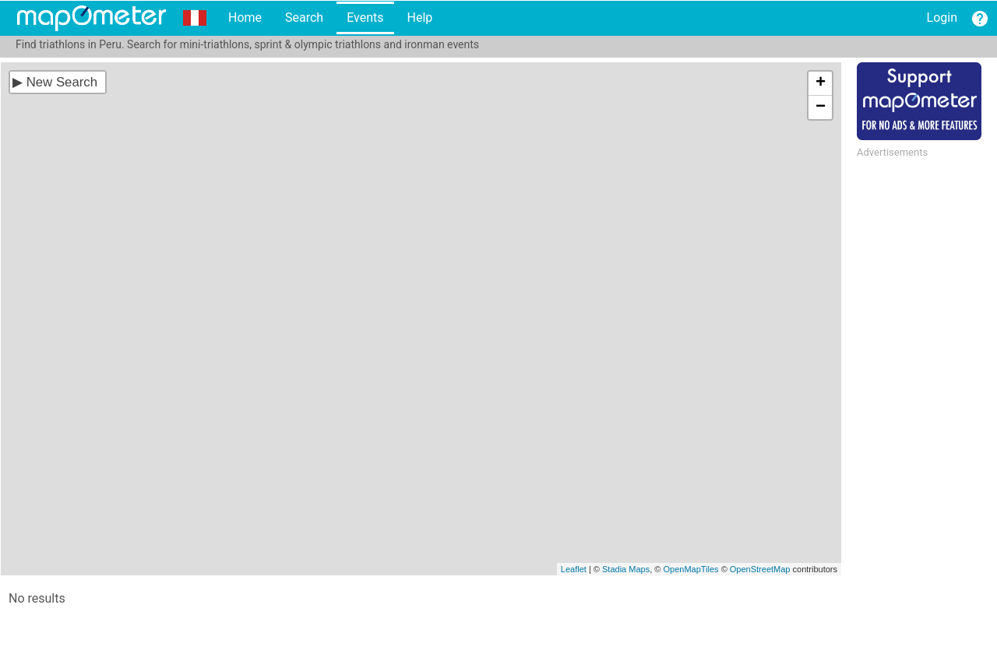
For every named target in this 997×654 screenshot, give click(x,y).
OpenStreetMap (760, 569)
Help (419, 17)
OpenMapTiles (690, 569)
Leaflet (574, 569)
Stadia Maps (626, 569)
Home (245, 17)
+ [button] (821, 83)
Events (365, 17)
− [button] (821, 107)
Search (304, 17)
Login (942, 17)
